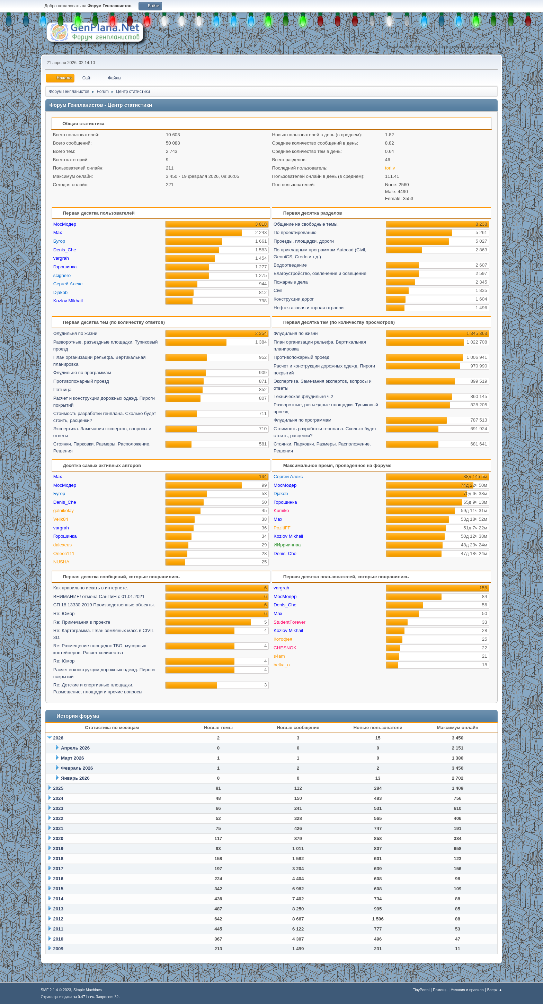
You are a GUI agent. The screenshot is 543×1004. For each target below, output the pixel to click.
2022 (58, 818)
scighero (62, 275)
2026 (58, 738)
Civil (278, 290)
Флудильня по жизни (75, 333)
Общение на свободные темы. (306, 224)
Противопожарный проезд (81, 381)
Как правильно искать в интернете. (90, 587)
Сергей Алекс (67, 283)
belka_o (282, 664)
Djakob (60, 292)
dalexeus (62, 544)
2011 (58, 929)
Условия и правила (467, 990)
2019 (58, 848)
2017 (58, 868)
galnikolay (63, 510)
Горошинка (65, 266)
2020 (58, 838)
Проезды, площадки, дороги (304, 241)
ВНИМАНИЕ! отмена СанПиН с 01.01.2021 (99, 596)
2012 (58, 918)
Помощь (440, 990)
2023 (58, 808)
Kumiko (281, 510)
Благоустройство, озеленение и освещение (320, 273)
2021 (58, 828)
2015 (58, 888)
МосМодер (64, 224)
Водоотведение (290, 265)
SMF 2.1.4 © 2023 (56, 990)
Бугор (59, 241)
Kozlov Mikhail (68, 300)
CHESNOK (285, 647)
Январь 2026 (75, 778)
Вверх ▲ (494, 990)
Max (57, 232)
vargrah (61, 258)
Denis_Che (64, 249)
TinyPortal (421, 990)
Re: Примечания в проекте (81, 622)
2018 (58, 858)
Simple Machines (87, 990)
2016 (58, 878)
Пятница (62, 389)
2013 (58, 908)
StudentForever (289, 622)
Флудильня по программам (82, 372)
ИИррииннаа (287, 544)
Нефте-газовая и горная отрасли (309, 307)
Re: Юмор (64, 613)
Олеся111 (64, 553)
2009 (58, 948)
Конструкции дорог (294, 299)
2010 (58, 939)
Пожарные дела (291, 282)
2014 (58, 898)
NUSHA (61, 561)
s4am (279, 656)
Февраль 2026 (77, 768)
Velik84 (60, 519)
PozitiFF (282, 527)
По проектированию (295, 232)
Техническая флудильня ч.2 (303, 396)
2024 (58, 798)
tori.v (390, 168)
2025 (58, 788)
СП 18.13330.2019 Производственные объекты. (104, 604)
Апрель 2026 (75, 748)
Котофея (283, 639)
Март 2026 (72, 758)
